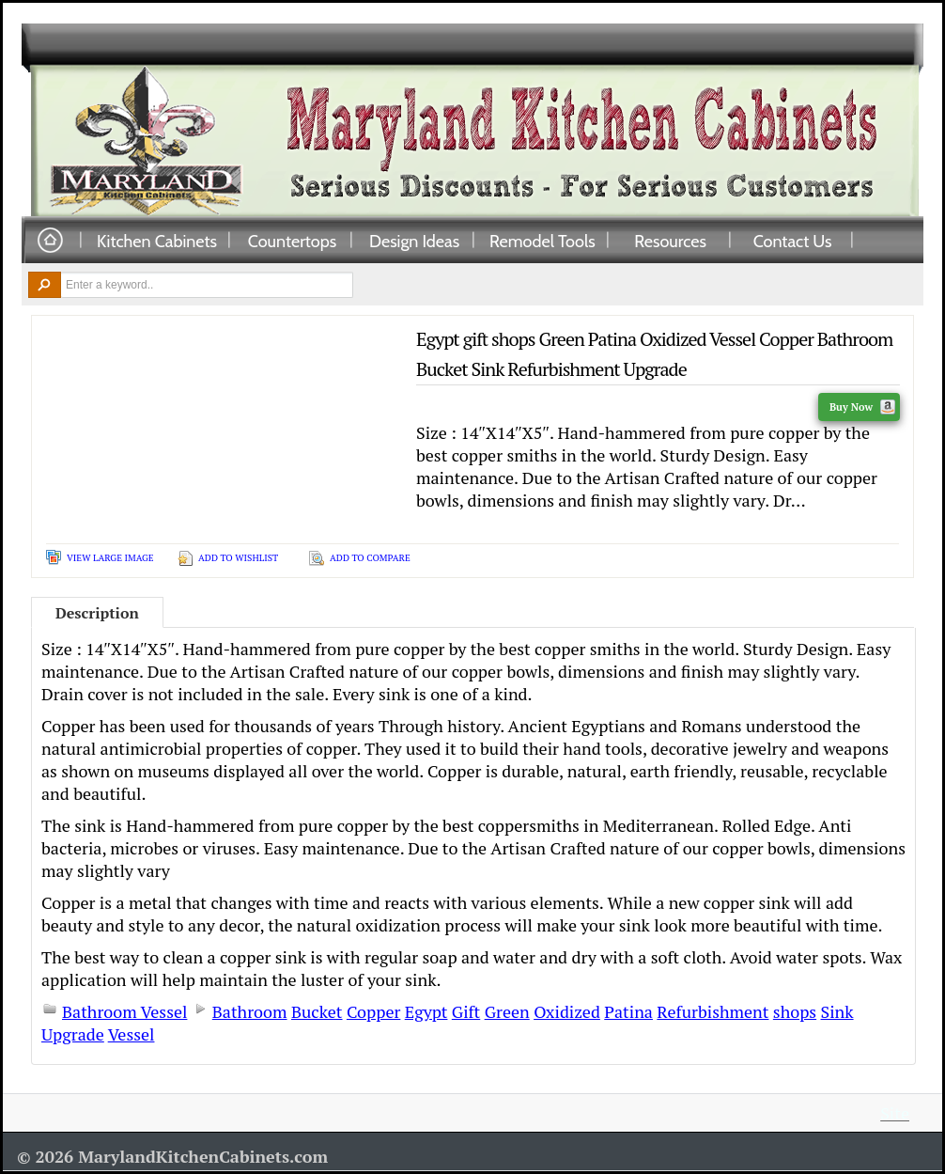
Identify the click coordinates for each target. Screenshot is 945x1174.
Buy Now (862, 407)
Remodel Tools (542, 240)
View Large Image (110, 558)
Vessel (131, 1034)
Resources (670, 240)
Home (50, 241)
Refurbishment (712, 1011)
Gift (466, 1011)
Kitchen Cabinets (157, 240)
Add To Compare (370, 558)
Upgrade (72, 1034)
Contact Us (792, 240)
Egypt (426, 1011)
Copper (373, 1011)
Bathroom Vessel (124, 1011)
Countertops (292, 240)
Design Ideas (414, 240)
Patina (628, 1011)
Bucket (317, 1011)
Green (507, 1011)
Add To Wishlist (238, 558)
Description (97, 613)
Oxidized (567, 1011)
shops (794, 1011)
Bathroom (249, 1011)
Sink (837, 1011)
